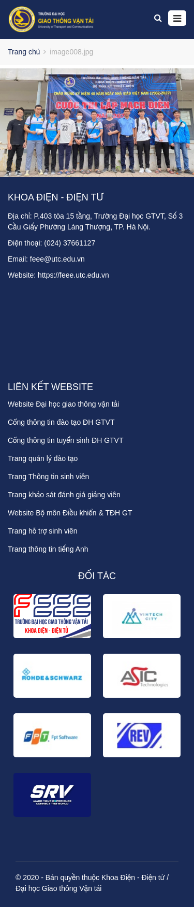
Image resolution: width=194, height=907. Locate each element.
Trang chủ (24, 52)
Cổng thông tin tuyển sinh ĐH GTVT (65, 440)
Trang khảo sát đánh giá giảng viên (64, 495)
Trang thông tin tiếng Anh (48, 549)
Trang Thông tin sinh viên (48, 476)
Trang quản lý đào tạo (43, 458)
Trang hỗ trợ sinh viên (43, 531)
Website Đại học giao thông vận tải (63, 404)
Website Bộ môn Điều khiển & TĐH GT (70, 513)
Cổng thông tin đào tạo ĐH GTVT (61, 422)
